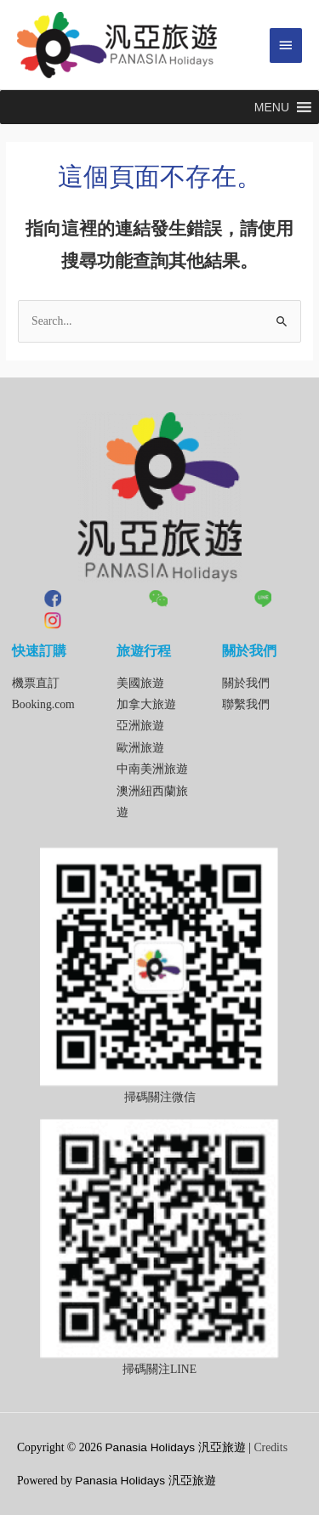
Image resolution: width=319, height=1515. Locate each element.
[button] (271, 107)
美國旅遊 (140, 683)
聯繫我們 (246, 704)
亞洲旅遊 (140, 725)
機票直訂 (36, 683)
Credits (270, 1447)
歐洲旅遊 (140, 747)
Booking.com (43, 704)
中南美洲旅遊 (152, 769)
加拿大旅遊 (146, 704)
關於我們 (246, 683)
